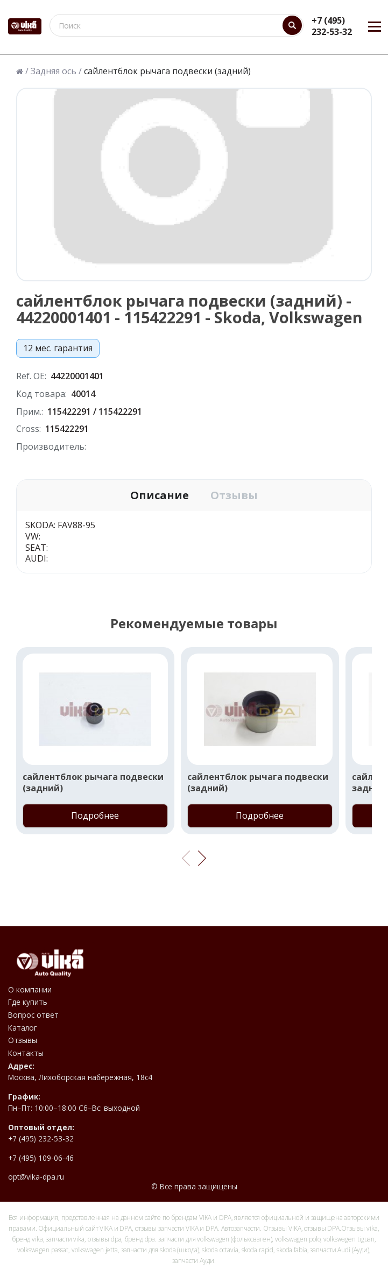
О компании (30, 990)
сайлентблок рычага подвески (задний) (93, 782)
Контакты (26, 1053)
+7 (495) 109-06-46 (41, 1158)
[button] (202, 858)
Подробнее (95, 815)
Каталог (22, 1028)
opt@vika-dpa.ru (36, 1177)
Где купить (27, 1002)
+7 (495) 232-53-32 (332, 26)
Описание (159, 495)
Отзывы (234, 495)
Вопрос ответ (33, 1015)
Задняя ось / (56, 71)
